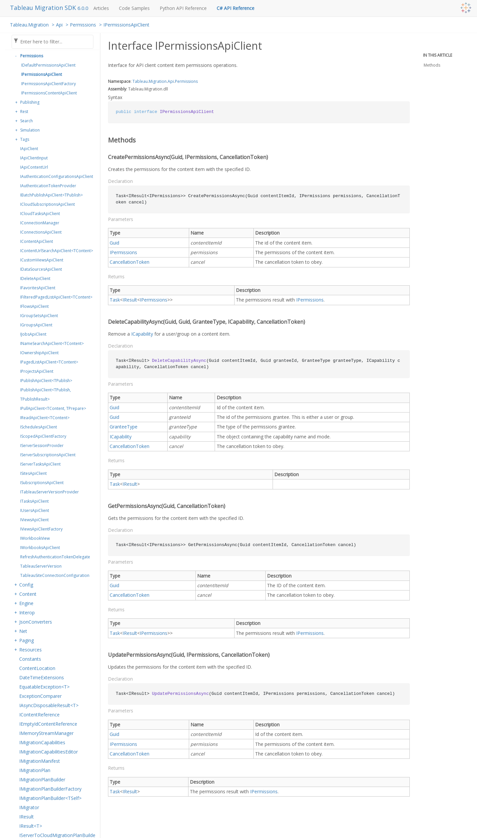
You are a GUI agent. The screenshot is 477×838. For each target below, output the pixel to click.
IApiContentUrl (34, 167)
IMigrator (29, 807)
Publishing (29, 102)
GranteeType (123, 426)
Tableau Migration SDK (44, 8)
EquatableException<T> (44, 687)
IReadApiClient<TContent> (45, 417)
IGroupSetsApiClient (39, 315)
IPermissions (123, 252)
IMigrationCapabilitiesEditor (48, 752)
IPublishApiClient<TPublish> (46, 380)
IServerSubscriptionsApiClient (48, 455)
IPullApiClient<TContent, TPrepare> (53, 408)
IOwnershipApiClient (39, 353)
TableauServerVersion (41, 566)
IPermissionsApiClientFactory (48, 83)
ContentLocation (37, 668)
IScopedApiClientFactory (43, 436)
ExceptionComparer (40, 696)
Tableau (140, 81)
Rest (24, 111)
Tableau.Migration (29, 25)
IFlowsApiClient (34, 306)
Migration (158, 81)
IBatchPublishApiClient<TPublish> (51, 195)
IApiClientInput (34, 158)
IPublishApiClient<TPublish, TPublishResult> (45, 394)
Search (26, 121)
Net (23, 631)
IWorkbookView (35, 538)
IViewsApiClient (34, 520)
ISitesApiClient (33, 473)
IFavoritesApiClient (37, 288)
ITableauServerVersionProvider (49, 492)
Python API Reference (183, 8)
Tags (24, 139)
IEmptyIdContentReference (48, 724)
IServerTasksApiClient (40, 464)
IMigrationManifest (39, 761)
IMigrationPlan (34, 770)
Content (27, 594)
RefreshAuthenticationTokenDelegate (55, 557)
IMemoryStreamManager (46, 733)
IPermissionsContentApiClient (49, 93)
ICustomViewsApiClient (41, 260)
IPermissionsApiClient (126, 25)
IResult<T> (30, 826)
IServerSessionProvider (42, 445)
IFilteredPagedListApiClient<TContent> (56, 297)
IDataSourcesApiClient (41, 269)
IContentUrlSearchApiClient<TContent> (56, 250)
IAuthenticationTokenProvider (48, 186)
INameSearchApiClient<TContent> (52, 343)
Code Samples (134, 8)
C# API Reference (235, 8)
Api (59, 25)
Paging (26, 640)
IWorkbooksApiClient (40, 547)
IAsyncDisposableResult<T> (49, 705)
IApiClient (29, 148)
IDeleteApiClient (35, 278)
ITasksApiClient (34, 501)
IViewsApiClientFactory (41, 529)
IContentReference (39, 714)
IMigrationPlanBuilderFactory (50, 789)
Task (115, 300)
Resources (30, 649)
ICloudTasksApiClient (40, 213)
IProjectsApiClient (36, 371)
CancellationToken (129, 262)
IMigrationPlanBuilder (42, 779)
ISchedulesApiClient (38, 427)
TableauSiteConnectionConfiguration (54, 575)
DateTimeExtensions (41, 677)
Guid (114, 243)
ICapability (142, 334)
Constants (30, 659)
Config (26, 585)
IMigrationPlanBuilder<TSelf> (50, 798)
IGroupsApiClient (36, 325)
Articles (101, 8)
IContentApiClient (36, 241)
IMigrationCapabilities (42, 742)
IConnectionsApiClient (41, 232)
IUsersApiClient (34, 510)
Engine (26, 603)
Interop (27, 612)
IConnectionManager (39, 223)
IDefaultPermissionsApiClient (48, 65)
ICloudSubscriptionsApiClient (47, 204)
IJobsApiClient (33, 334)
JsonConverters (35, 622)
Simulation (30, 130)
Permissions (83, 25)
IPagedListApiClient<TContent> (49, 362)
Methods (432, 65)
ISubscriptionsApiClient (42, 482)
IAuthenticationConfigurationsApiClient (56, 176)
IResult (26, 816)
